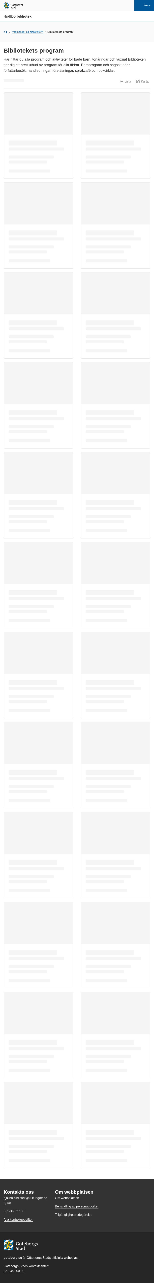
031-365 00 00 (14, 1271)
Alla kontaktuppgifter (18, 1219)
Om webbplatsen (67, 1198)
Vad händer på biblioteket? (27, 31)
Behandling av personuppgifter (76, 1206)
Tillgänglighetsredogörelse (73, 1214)
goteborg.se (13, 1257)
